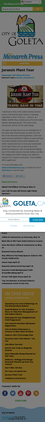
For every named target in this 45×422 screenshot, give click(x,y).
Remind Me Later (29, 226)
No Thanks (13, 226)
